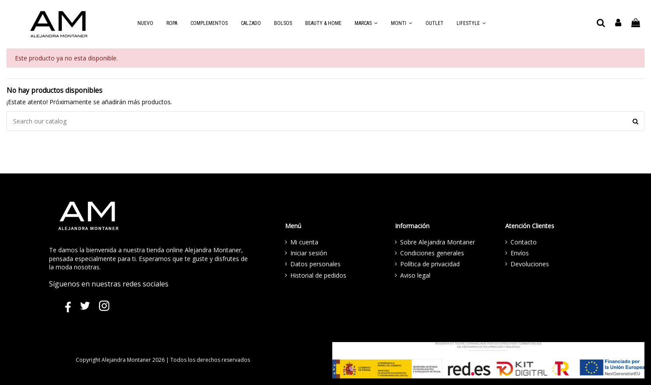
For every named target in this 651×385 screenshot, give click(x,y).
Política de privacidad (430, 264)
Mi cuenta (304, 242)
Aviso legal (415, 275)
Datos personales (315, 264)
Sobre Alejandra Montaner (437, 242)
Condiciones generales (432, 253)
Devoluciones (529, 264)
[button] (366, 23)
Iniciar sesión (308, 253)
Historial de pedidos (318, 275)
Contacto (523, 242)
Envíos (519, 253)
